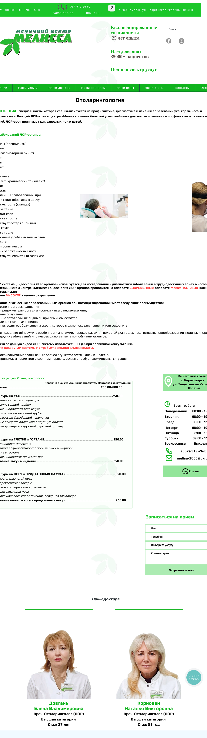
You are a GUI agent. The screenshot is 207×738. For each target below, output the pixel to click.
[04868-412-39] (94, 13)
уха (177, 111)
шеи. (13, 116)
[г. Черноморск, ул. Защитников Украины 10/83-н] (156, 10)
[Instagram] (181, 41)
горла (185, 111)
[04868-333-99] (63, 13)
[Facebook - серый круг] (168, 41)
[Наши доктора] (106, 599)
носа (195, 111)
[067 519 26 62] (81, 6)
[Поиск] (186, 29)
